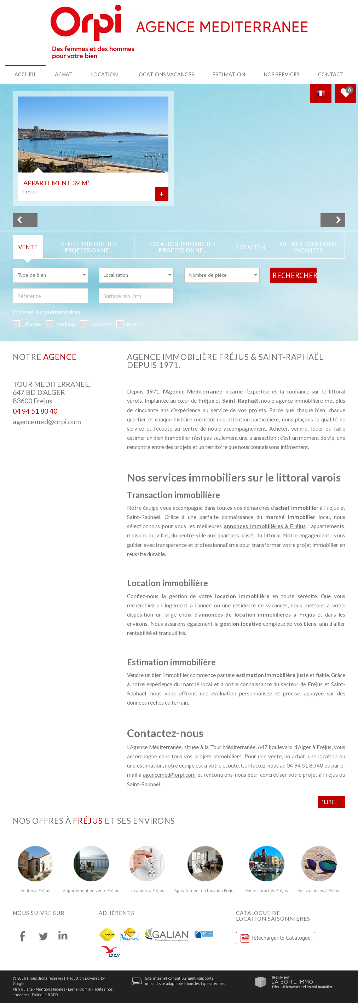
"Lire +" (331, 801)
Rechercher (294, 275)
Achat (64, 74)
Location (105, 74)
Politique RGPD (45, 994)
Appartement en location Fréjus (205, 890)
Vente (27, 246)
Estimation (228, 74)
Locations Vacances (165, 74)
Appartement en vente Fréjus (91, 890)
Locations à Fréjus (146, 890)
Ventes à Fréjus (35, 890)
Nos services (281, 74)
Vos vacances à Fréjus (319, 890)
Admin (85, 988)
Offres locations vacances (308, 246)
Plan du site (23, 988)
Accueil (25, 74)
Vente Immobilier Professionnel (88, 246)
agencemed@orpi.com (47, 421)
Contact (330, 74)
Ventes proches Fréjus (267, 890)
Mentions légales (50, 988)
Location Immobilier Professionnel (182, 246)
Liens (72, 988)
